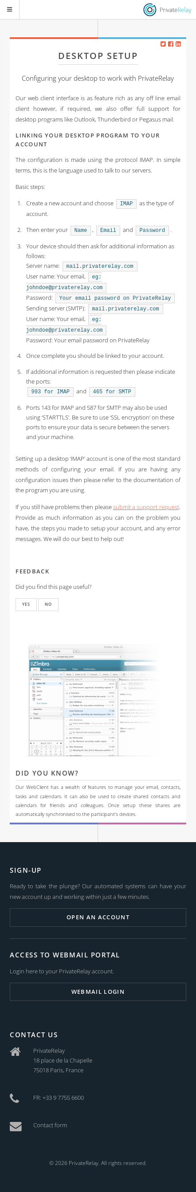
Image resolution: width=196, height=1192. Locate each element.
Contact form (50, 1125)
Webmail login (98, 992)
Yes (26, 604)
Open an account (98, 917)
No (48, 604)
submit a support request (146, 507)
